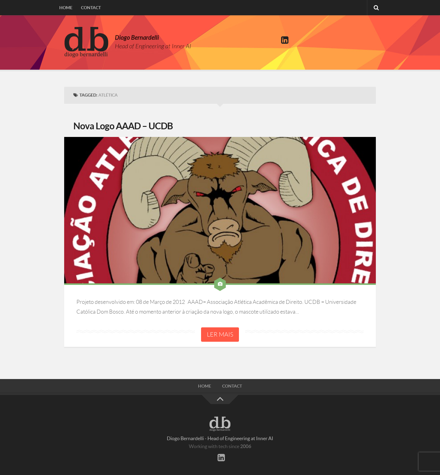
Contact (91, 7)
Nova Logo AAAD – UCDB (123, 126)
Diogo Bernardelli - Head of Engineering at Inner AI (220, 438)
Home (65, 7)
